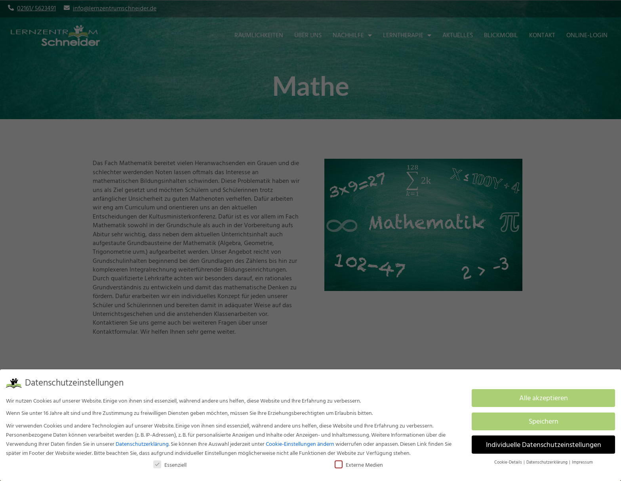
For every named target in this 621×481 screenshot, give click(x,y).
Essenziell (170, 465)
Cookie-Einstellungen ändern (300, 444)
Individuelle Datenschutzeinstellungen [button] (543, 445)
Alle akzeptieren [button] (543, 398)
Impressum (582, 462)
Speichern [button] (543, 421)
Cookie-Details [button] (508, 462)
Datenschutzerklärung (142, 444)
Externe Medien (359, 465)
